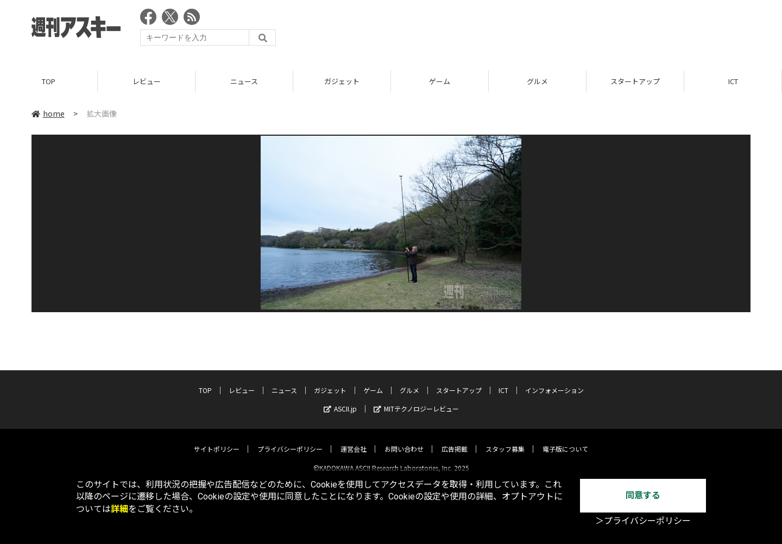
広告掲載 (455, 439)
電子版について (565, 439)
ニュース (244, 81)
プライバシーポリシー (290, 439)
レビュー (147, 81)
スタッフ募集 (505, 439)
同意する (643, 495)
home (48, 113)
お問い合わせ (404, 439)
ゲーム (439, 81)
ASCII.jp (340, 399)
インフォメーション (554, 380)
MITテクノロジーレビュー (416, 399)
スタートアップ (635, 81)
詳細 (119, 509)
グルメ (537, 81)
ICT (733, 81)
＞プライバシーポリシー (643, 521)
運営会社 (353, 439)
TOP (48, 81)
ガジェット (342, 81)
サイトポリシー (216, 439)
